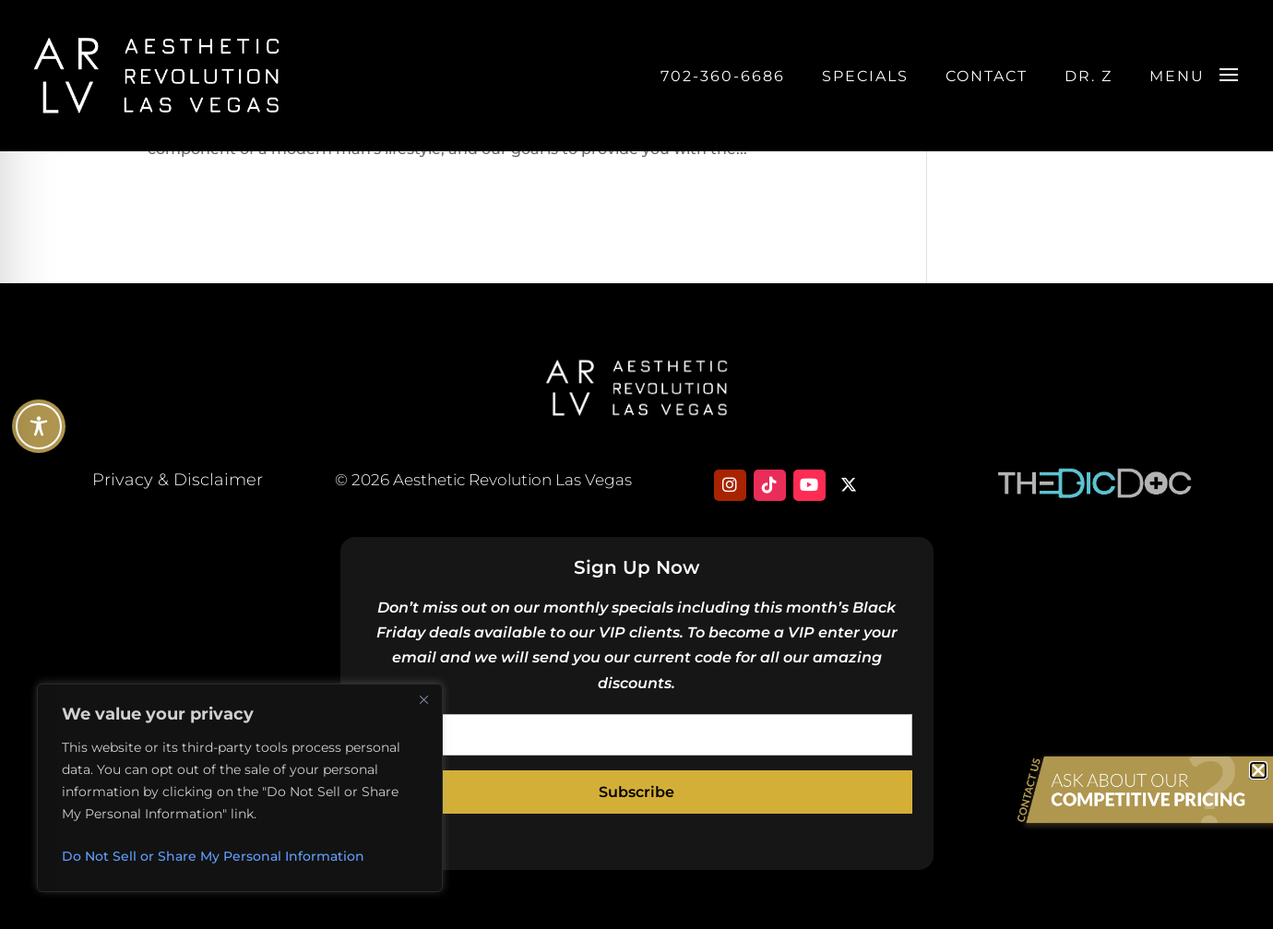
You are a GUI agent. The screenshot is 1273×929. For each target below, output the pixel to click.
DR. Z (1088, 76)
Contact (987, 76)
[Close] (423, 699)
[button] (1258, 770)
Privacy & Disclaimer (177, 480)
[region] (240, 788)
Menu (1177, 76)
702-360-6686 (722, 76)
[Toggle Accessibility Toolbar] (39, 426)
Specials (865, 76)
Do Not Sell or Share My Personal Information (213, 856)
